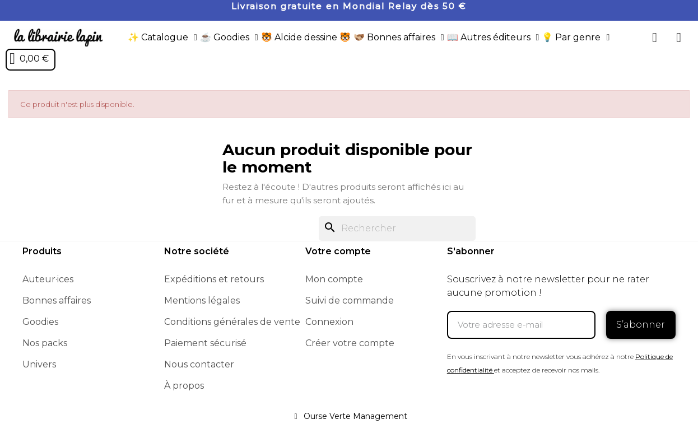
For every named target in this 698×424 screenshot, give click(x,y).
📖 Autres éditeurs (493, 37)
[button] (655, 37)
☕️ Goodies (229, 37)
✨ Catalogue (162, 37)
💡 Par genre (575, 37)
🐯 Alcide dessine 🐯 (306, 37)
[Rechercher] (397, 228)
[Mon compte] (678, 37)
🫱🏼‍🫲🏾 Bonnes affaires (398, 37)
